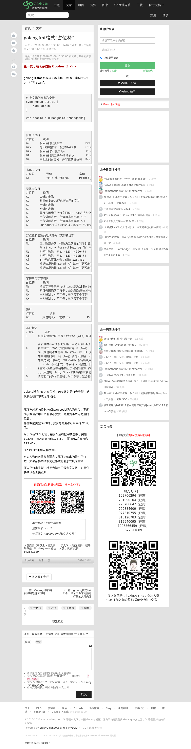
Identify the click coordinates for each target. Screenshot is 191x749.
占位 (52, 607)
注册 (153, 15)
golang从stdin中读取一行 (118, 338)
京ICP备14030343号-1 (38, 743)
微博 (41, 560)
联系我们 (139, 708)
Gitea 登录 (127, 91)
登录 (165, 15)
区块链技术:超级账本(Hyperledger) (123, 350)
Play (108, 708)
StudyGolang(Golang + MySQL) (59, 727)
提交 (84, 694)
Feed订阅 (39, 711)
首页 (28, 28)
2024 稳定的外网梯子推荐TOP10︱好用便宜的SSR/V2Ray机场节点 (136, 384)
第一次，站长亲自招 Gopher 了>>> (50, 66)
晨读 (64, 708)
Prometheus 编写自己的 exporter (123, 191)
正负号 (68, 607)
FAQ (38, 708)
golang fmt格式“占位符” (60, 533)
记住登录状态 (109, 57)
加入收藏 (29, 560)
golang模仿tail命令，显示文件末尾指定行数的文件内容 (77, 593)
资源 (93, 5)
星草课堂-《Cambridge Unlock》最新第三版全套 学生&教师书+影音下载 (136, 252)
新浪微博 (94, 708)
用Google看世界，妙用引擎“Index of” (125, 178)
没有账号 (79, 634)
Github (78, 708)
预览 (38, 641)
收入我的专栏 (39, 576)
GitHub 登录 (127, 83)
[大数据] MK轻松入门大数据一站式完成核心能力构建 (132, 227)
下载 (140, 5)
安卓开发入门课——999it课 (119, 221)
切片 (85, 607)
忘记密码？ (149, 70)
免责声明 (123, 708)
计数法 (35, 607)
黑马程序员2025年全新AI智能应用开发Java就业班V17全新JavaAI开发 (136, 408)
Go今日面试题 (111, 104)
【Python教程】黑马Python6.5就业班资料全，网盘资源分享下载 (136, 240)
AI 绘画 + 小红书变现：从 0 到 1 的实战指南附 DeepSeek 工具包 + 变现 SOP (135, 200)
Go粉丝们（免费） (147, 600)
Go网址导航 (123, 4)
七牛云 (98, 727)
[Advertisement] (128, 136)
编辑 (27, 641)
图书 (105, 5)
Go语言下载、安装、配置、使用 (121, 357)
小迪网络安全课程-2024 (117, 209)
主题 (57, 5)
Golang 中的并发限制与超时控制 (38, 592)
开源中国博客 (53, 523)
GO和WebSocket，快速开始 (119, 375)
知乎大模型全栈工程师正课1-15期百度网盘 (127, 215)
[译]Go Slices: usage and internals (124, 185)
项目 (81, 5)
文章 (69, 5)
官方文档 (156, 5)
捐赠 (153, 708)
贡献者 (51, 708)
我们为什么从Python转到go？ (120, 344)
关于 (27, 708)
